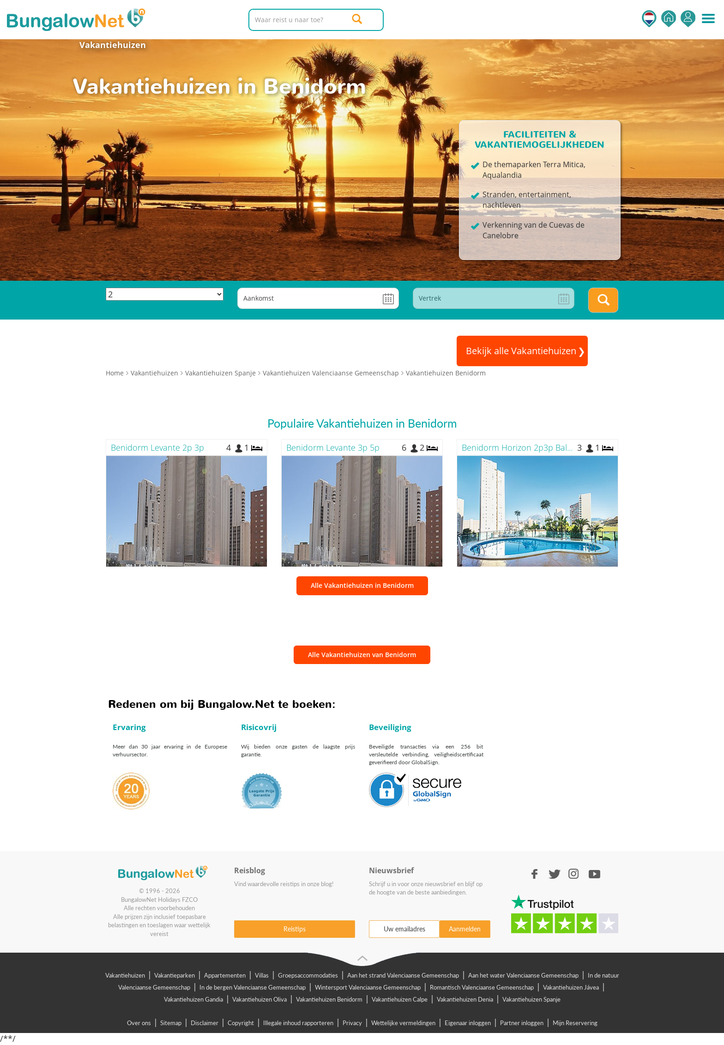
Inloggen (688, 18)
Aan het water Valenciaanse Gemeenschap (523, 975)
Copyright (241, 1023)
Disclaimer (204, 1023)
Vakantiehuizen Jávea (571, 987)
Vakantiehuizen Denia (465, 999)
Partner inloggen (521, 1023)
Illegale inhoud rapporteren (298, 1023)
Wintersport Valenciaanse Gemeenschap (368, 987)
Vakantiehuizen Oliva (259, 999)
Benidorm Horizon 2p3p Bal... (517, 447)
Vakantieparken (174, 975)
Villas (262, 975)
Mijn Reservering (575, 1023)
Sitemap (170, 1023)
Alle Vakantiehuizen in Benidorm (362, 585)
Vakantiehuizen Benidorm (329, 999)
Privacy (352, 1023)
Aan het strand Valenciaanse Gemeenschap (403, 975)
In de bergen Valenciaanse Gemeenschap (252, 987)
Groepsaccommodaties (308, 975)
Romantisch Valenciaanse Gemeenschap (482, 987)
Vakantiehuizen (112, 44)
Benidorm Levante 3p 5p (333, 447)
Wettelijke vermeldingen (403, 1023)
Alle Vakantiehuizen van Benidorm (362, 654)
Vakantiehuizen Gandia (193, 999)
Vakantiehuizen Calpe (400, 999)
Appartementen (225, 975)
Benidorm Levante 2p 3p (157, 447)
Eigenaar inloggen (468, 1023)
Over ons (139, 1023)
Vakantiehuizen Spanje (531, 999)
